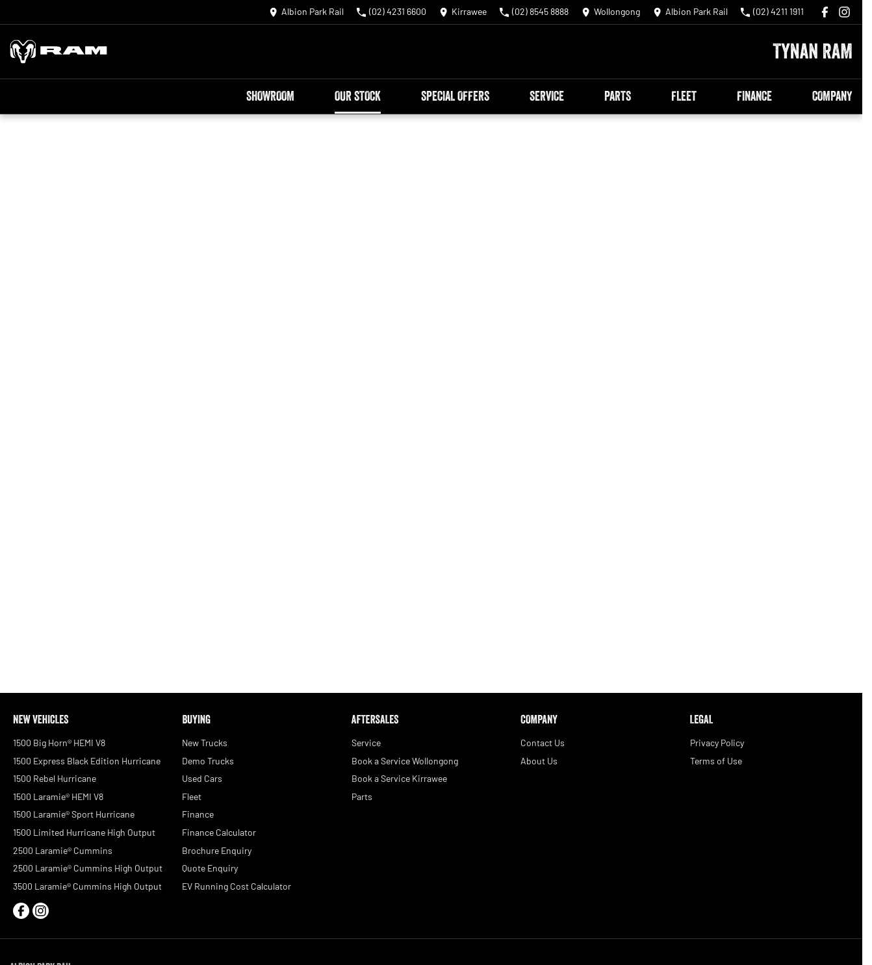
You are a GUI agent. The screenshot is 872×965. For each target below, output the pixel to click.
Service (547, 96)
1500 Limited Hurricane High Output (84, 832)
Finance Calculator (219, 832)
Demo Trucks (208, 760)
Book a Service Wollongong (405, 760)
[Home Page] (58, 51)
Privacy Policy (717, 742)
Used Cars (202, 778)
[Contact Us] (306, 12)
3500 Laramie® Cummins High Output (87, 886)
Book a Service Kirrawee (399, 778)
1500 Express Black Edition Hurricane (86, 760)
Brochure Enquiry (216, 850)
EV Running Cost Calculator (236, 886)
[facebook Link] (825, 12)
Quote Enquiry (210, 867)
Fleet (684, 96)
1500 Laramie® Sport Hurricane (74, 814)
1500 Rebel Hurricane (54, 778)
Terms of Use (716, 760)
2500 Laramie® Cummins (62, 850)
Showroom (270, 96)
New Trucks (204, 742)
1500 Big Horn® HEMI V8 (59, 742)
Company (832, 96)
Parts (617, 96)
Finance (754, 96)
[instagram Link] (844, 12)
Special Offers (455, 96)
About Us (539, 760)
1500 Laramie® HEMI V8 (58, 796)
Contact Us (542, 742)
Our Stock (358, 96)
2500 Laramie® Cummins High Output (87, 867)
